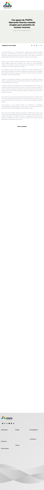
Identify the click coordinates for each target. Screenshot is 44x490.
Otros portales (5, 448)
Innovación (3, 441)
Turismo (17, 445)
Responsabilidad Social (22, 17)
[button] (31, 45)
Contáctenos (33, 439)
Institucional (4, 430)
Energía (17, 430)
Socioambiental (34, 430)
